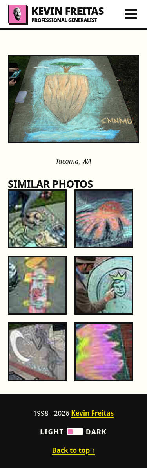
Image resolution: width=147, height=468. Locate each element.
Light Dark (73, 431)
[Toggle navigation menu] (131, 14)
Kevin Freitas (92, 413)
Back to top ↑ (73, 450)
